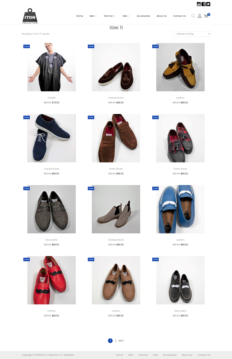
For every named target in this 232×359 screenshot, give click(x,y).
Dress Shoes (116, 168)
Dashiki (51, 97)
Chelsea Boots (116, 239)
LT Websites (67, 355)
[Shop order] (192, 33)
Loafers (180, 97)
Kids (155, 355)
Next (121, 340)
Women (143, 355)
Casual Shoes (116, 97)
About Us (187, 355)
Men (131, 355)
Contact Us (204, 355)
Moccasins (52, 239)
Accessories (170, 355)
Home (119, 355)
